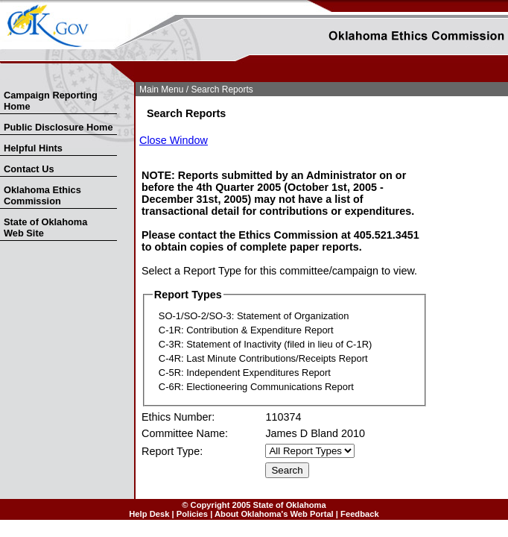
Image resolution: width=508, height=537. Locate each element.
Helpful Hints (33, 148)
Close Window (173, 140)
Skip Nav (1, 79)
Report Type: (172, 451)
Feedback (359, 513)
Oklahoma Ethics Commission (42, 195)
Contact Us (29, 169)
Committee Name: (185, 433)
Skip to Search (8, 79)
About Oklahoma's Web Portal (274, 513)
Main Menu (161, 89)
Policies (192, 513)
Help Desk (149, 513)
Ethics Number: (178, 417)
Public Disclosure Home (58, 127)
